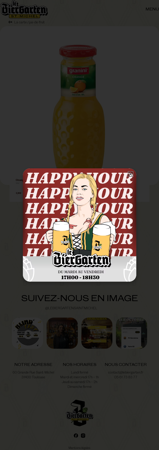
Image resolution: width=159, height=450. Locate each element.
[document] (79, 225)
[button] (130, 174)
